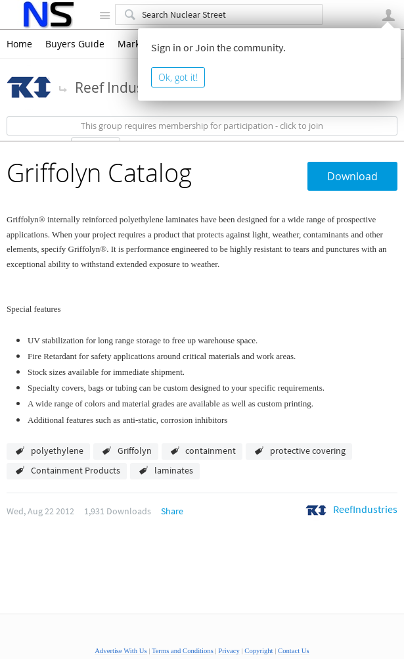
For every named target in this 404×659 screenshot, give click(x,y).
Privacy (229, 650)
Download (352, 176)
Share (172, 511)
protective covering (308, 450)
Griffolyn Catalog (99, 172)
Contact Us (293, 650)
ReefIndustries (365, 509)
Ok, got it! (178, 77)
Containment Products (75, 470)
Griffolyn (135, 450)
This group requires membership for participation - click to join (202, 126)
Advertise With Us (120, 650)
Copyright (258, 650)
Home (19, 44)
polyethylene (57, 450)
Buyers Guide (74, 44)
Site (104, 15)
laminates (173, 470)
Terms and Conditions (182, 650)
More (63, 88)
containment (210, 450)
